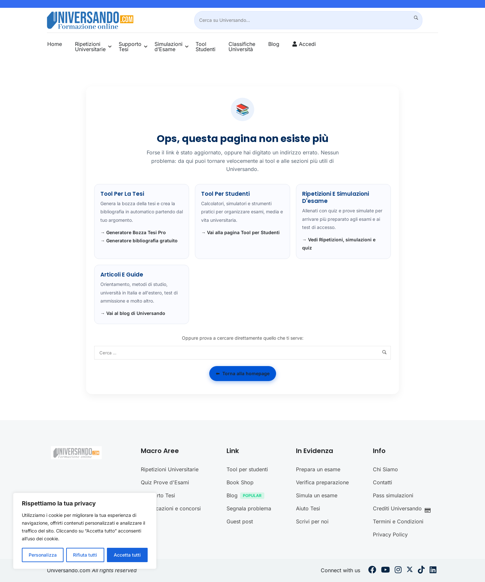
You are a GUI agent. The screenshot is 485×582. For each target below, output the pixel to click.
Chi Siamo (385, 469)
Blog (273, 44)
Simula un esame (316, 495)
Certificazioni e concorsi (171, 508)
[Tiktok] (421, 570)
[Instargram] (398, 570)
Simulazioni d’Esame (168, 46)
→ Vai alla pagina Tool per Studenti (240, 232)
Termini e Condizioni (398, 521)
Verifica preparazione (322, 482)
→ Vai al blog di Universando (132, 313)
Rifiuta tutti (85, 555)
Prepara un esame (318, 469)
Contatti (382, 482)
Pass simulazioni (393, 495)
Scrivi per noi (312, 521)
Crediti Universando (403, 509)
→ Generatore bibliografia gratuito (139, 240)
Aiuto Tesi (308, 508)
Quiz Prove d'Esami (165, 482)
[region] (84, 531)
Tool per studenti (247, 469)
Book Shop (240, 482)
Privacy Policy (390, 534)
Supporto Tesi (130, 46)
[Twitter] (409, 570)
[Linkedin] (433, 570)
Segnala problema (249, 508)
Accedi (307, 44)
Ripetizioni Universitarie (90, 46)
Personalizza (43, 555)
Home (54, 44)
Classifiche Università (241, 46)
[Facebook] (372, 570)
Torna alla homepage (243, 373)
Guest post (240, 521)
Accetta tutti (127, 555)
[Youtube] (385, 570)
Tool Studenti (205, 46)
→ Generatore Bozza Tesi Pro (133, 232)
